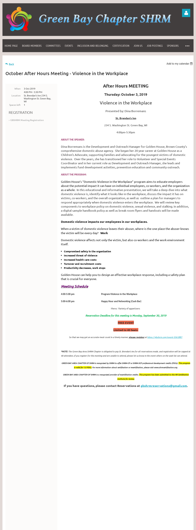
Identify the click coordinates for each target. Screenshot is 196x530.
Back (11, 64)
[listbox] (180, 64)
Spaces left (15, 104)
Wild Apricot (154, 513)
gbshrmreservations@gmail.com (164, 386)
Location (16, 95)
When (17, 88)
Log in (186, 13)
